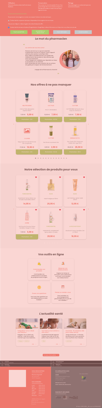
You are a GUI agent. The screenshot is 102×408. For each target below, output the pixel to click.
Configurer (83, 32)
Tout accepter (19, 32)
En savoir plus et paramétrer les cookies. (17, 13)
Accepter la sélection (40, 32)
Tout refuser (62, 32)
